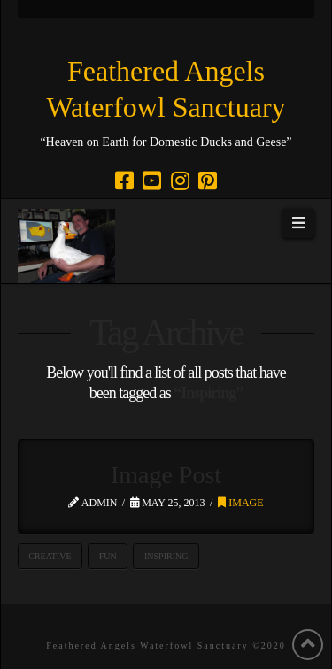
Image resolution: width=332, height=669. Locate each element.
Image (240, 502)
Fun (108, 556)
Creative (49, 556)
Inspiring (166, 556)
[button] (298, 224)
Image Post (166, 474)
